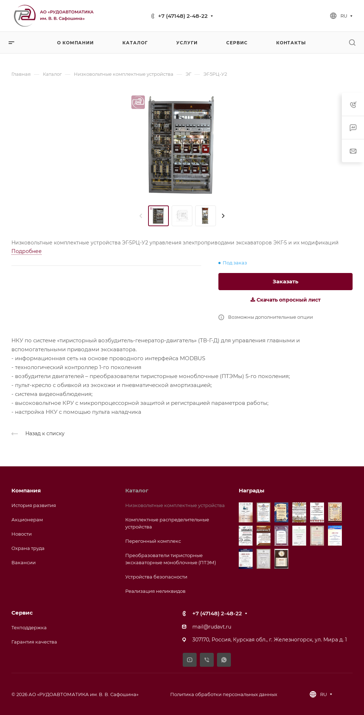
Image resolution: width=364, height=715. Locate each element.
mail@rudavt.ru (211, 627)
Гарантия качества (34, 642)
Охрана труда (28, 548)
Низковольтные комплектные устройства (175, 505)
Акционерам (27, 519)
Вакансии (23, 562)
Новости (21, 534)
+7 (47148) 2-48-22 (183, 16)
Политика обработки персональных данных (223, 694)
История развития (33, 505)
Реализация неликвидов (155, 591)
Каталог (136, 490)
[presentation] (141, 216)
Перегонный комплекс (153, 541)
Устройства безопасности (156, 577)
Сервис (22, 612)
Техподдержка (29, 627)
